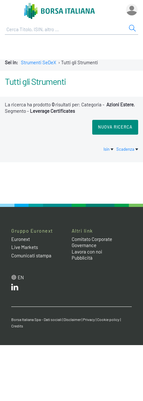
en (21, 277)
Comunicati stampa (31, 255)
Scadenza (127, 149)
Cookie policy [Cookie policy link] (108, 319)
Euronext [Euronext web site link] (20, 239)
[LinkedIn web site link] (14, 288)
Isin (108, 149)
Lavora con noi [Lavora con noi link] (87, 251)
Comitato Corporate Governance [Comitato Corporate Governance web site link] (92, 242)
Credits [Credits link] (17, 326)
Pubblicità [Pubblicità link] (82, 258)
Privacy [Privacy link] (89, 319)
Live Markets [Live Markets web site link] (24, 247)
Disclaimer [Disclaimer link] (72, 319)
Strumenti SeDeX (38, 62)
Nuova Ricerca (115, 126)
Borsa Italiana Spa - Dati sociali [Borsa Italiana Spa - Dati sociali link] (36, 319)
